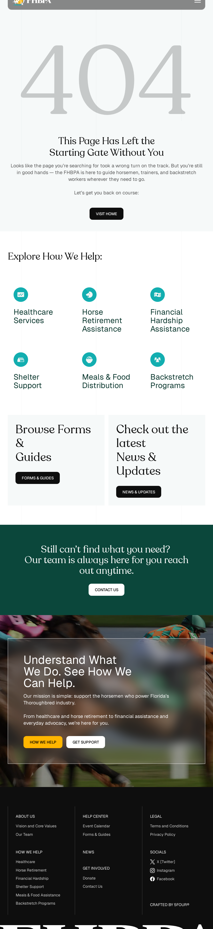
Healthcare (25, 861)
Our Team (24, 834)
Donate (89, 878)
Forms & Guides (96, 834)
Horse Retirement (31, 870)
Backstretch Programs (35, 903)
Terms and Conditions (169, 826)
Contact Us (92, 886)
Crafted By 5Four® (169, 904)
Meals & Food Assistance (38, 895)
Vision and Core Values (36, 826)
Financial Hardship (32, 878)
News (88, 852)
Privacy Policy (162, 834)
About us (25, 816)
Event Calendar (96, 826)
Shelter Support (30, 886)
